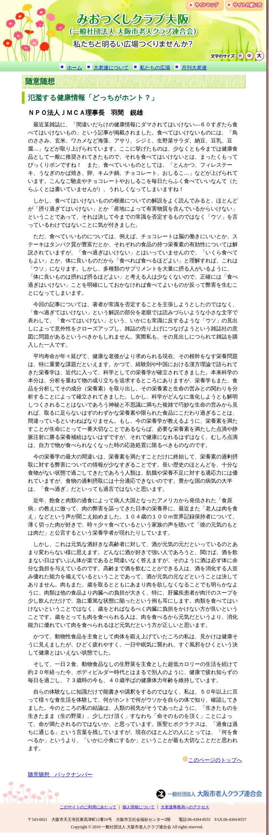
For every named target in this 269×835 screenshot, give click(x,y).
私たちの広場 (155, 67)
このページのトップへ (215, 760)
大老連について (111, 67)
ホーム (74, 67)
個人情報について (138, 807)
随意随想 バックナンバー (60, 774)
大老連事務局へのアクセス (185, 807)
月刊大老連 (194, 67)
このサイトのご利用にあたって (88, 807)
